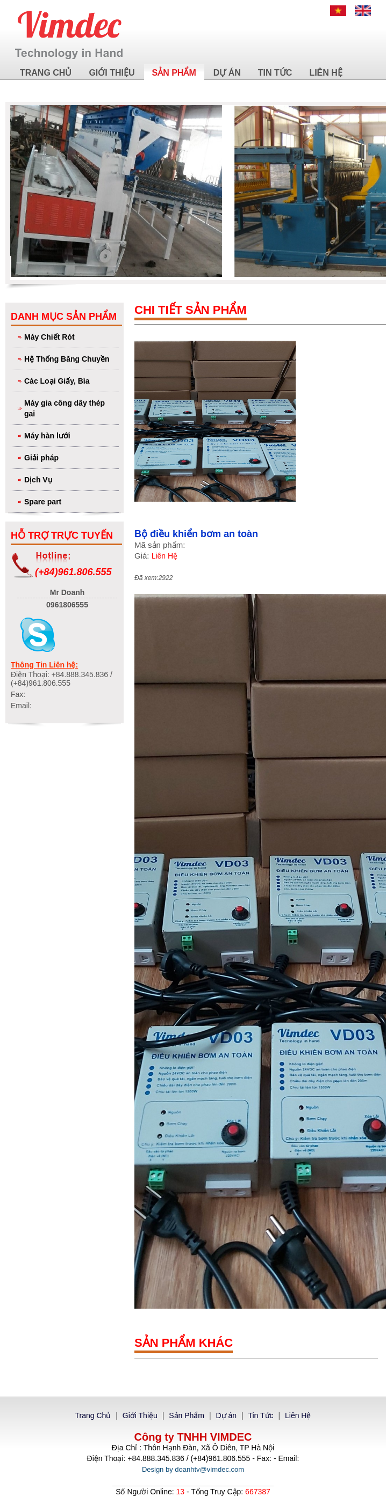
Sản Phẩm (174, 72)
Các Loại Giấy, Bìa (70, 380)
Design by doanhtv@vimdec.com (193, 1469)
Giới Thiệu (111, 72)
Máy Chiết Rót (70, 336)
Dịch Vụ (70, 479)
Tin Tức (275, 72)
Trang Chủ (46, 72)
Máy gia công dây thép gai (70, 407)
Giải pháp (70, 457)
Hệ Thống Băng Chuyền (70, 358)
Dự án (227, 72)
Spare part (70, 501)
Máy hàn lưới (70, 435)
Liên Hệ (325, 72)
